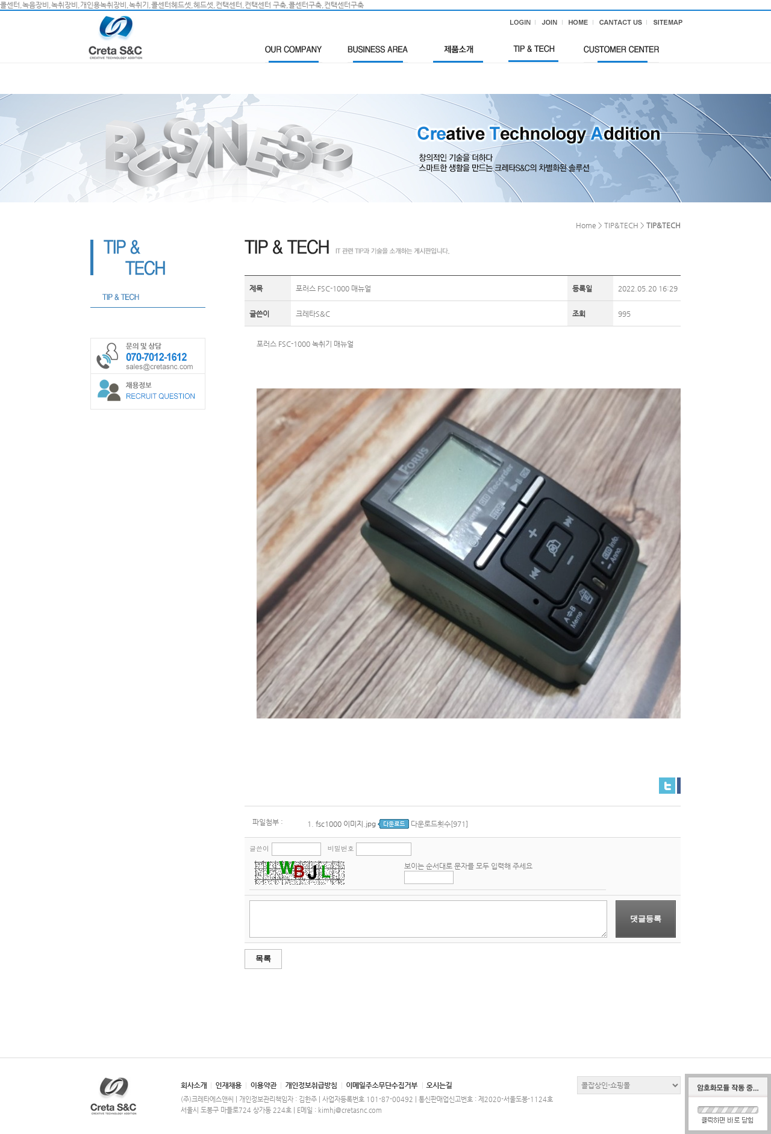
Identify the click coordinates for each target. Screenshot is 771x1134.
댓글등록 (645, 918)
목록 (263, 958)
